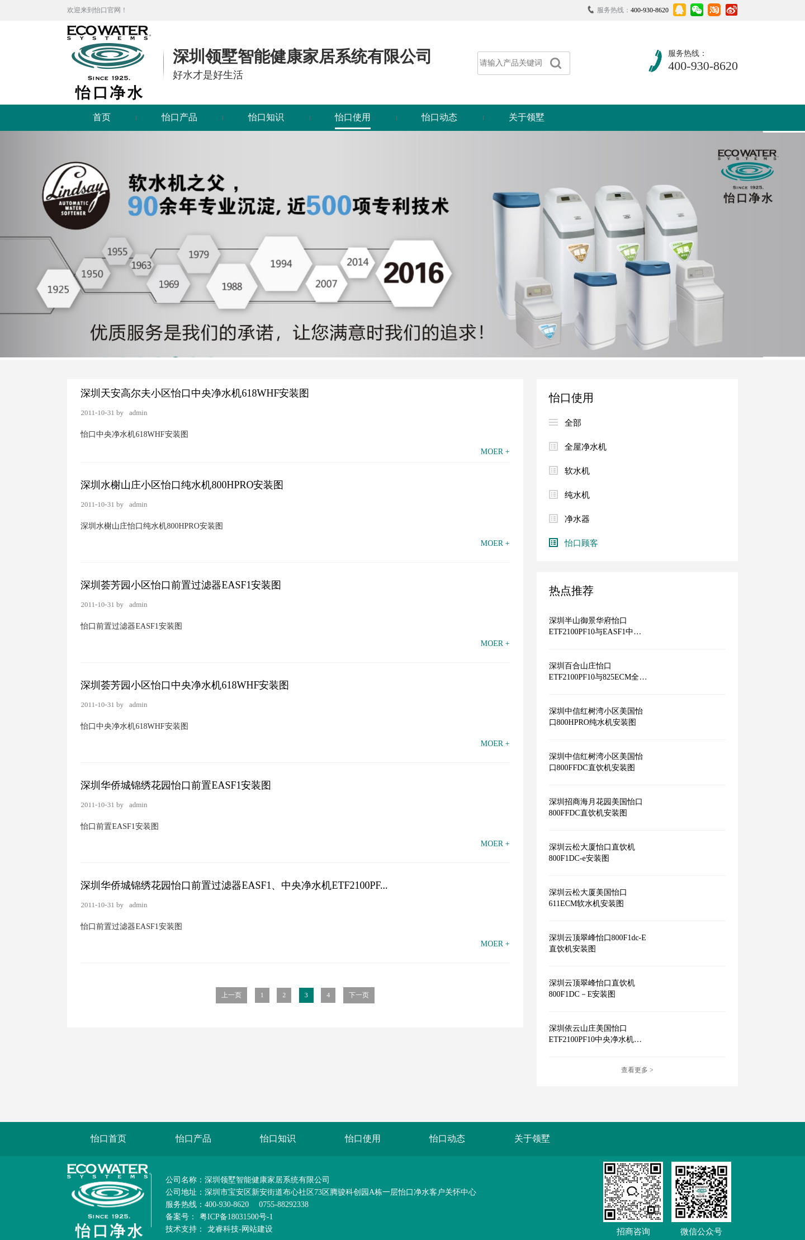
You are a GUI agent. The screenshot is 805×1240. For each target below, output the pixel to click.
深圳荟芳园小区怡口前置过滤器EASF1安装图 (180, 585)
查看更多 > (637, 1070)
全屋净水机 (578, 446)
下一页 (359, 995)
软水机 (569, 470)
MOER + (495, 451)
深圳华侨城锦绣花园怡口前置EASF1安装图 (175, 785)
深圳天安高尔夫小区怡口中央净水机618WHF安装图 (194, 393)
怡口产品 (179, 117)
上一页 (231, 995)
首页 (102, 117)
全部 (565, 422)
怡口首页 (108, 1138)
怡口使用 (353, 117)
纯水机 (569, 495)
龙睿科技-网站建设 (240, 1229)
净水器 (569, 519)
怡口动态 (439, 117)
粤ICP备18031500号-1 (236, 1217)
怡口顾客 (573, 543)
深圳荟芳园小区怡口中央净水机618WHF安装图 (184, 685)
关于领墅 (526, 117)
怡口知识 (266, 117)
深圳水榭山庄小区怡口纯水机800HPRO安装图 (181, 485)
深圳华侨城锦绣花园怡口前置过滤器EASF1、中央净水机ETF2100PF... (233, 885)
